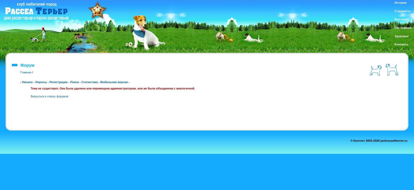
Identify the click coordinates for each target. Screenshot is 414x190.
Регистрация (58, 82)
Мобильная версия (114, 82)
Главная (25, 72)
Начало (27, 82)
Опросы (41, 82)
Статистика (90, 82)
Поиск (74, 82)
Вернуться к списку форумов (49, 96)
